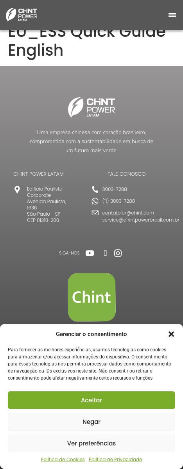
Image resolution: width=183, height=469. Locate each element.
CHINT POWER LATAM (38, 174)
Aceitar (91, 400)
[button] (171, 334)
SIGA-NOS (69, 253)
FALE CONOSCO (127, 174)
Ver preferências (91, 443)
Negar (91, 422)
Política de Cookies (63, 459)
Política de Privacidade (115, 459)
